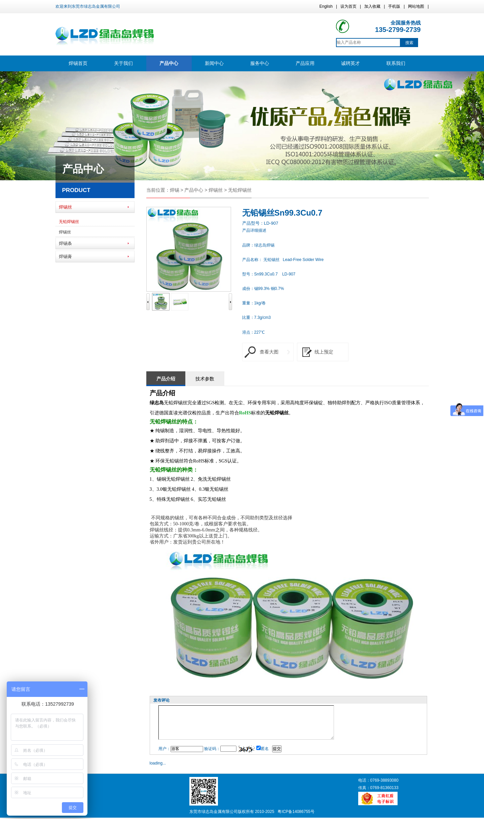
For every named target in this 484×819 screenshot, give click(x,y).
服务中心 (259, 63)
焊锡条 (65, 243)
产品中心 (168, 63)
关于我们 (123, 63)
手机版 (394, 6)
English (326, 6)
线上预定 (323, 352)
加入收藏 (372, 6)
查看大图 (269, 352)
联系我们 (395, 63)
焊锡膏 (65, 256)
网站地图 (416, 6)
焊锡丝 (65, 207)
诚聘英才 (350, 63)
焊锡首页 (78, 63)
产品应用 (305, 63)
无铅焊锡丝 (69, 221)
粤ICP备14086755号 (295, 811)
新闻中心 (214, 63)
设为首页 (348, 6)
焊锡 (174, 190)
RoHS (245, 412)
